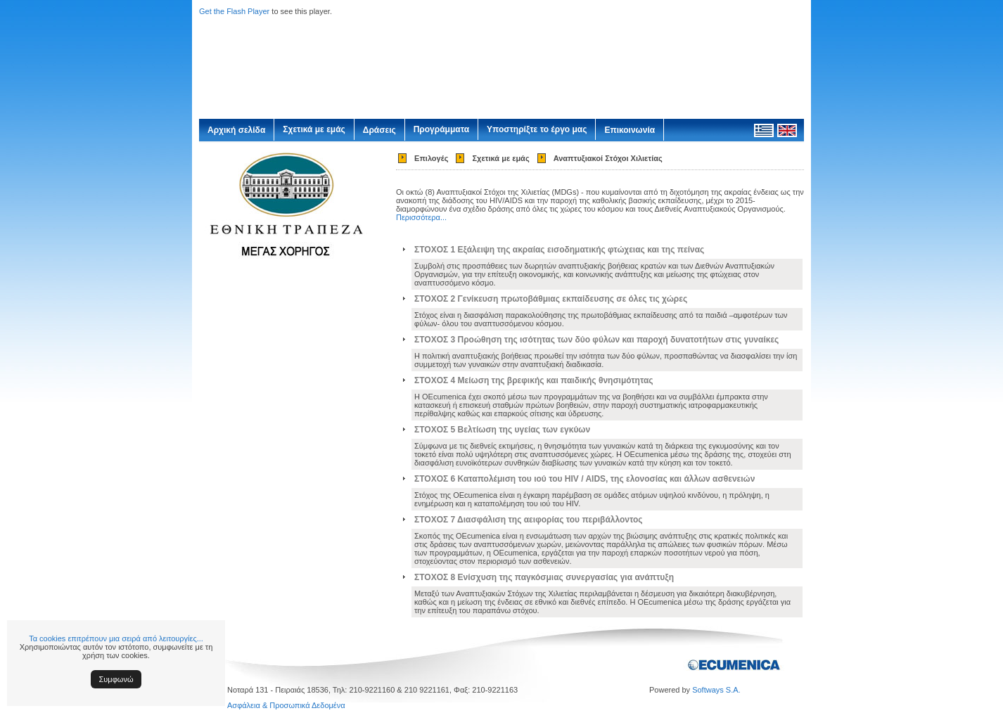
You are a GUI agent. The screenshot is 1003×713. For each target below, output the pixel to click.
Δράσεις (379, 130)
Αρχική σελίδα (236, 130)
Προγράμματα (441, 129)
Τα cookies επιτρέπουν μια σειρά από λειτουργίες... (116, 638)
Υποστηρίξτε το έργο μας (537, 129)
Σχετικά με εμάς (314, 129)
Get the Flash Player (234, 11)
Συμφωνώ (116, 679)
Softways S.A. (716, 690)
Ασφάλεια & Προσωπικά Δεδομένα (286, 705)
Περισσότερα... (421, 217)
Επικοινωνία (629, 130)
